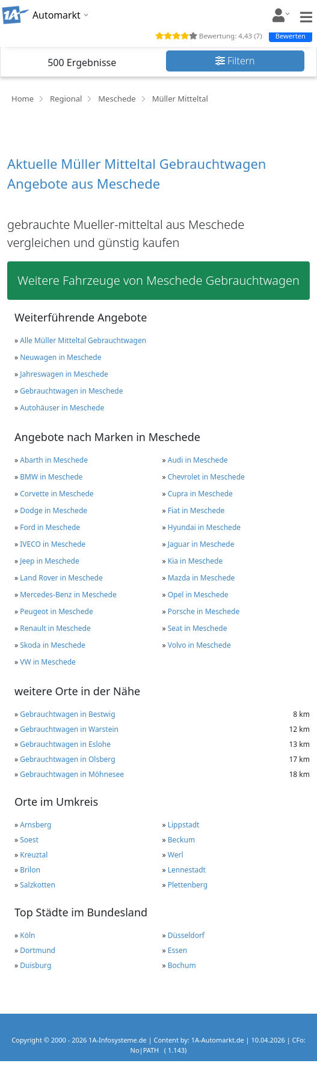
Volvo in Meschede (199, 645)
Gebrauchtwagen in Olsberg (67, 759)
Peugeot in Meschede (56, 611)
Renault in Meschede (55, 628)
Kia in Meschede (195, 561)
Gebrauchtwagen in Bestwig (67, 714)
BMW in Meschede (51, 477)
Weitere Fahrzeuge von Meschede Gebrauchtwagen (158, 280)
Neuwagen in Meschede (60, 357)
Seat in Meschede (197, 628)
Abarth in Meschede (54, 460)
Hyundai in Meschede (204, 527)
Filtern (235, 60)
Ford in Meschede (50, 527)
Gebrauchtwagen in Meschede (71, 391)
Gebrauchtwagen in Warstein (69, 729)
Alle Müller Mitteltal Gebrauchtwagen (83, 340)
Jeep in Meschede (49, 561)
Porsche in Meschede (203, 611)
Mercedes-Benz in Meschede (68, 594)
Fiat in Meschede (196, 510)
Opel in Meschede (198, 594)
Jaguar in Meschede (201, 544)
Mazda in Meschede (201, 578)
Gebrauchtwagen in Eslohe (65, 744)
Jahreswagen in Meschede (64, 374)
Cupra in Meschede (200, 494)
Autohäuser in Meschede (62, 408)
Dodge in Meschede (53, 510)
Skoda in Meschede (52, 645)
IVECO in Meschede (52, 544)
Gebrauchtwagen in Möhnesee (72, 774)
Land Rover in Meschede (61, 578)
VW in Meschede (48, 662)
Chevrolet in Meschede (206, 477)
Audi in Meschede (198, 460)
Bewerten (290, 35)
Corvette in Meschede (56, 494)
